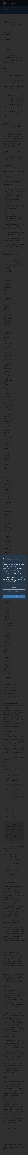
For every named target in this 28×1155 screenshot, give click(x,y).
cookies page (11, 581)
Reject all (14, 587)
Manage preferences (14, 591)
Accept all (14, 596)
